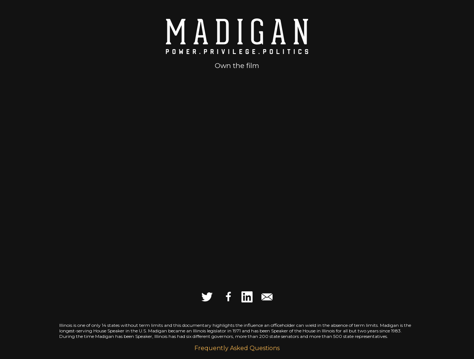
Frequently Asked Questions (237, 348)
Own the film (237, 65)
